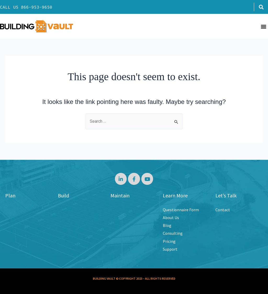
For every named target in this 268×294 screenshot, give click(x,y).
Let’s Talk (226, 195)
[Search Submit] (176, 122)
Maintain (120, 195)
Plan (10, 195)
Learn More (175, 195)
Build (63, 195)
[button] (261, 7)
